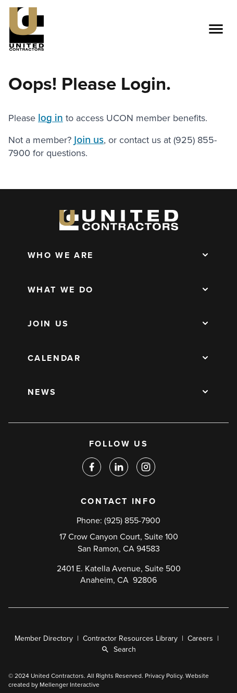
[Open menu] (216, 29)
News (42, 392)
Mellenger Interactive (69, 684)
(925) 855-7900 (132, 520)
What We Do (61, 290)
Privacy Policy (163, 675)
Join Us (48, 324)
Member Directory (44, 638)
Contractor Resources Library (130, 638)
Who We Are (61, 256)
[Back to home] (57, 29)
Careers (200, 638)
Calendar (54, 358)
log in (50, 117)
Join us (89, 139)
